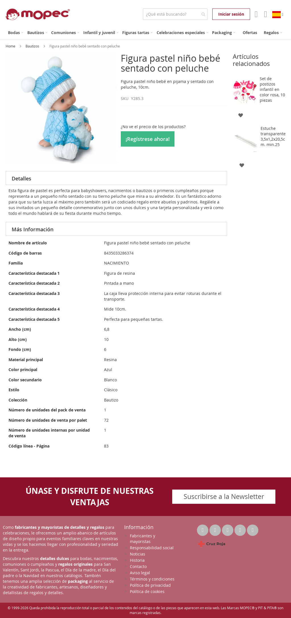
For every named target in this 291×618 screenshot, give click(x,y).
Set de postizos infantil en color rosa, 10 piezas (272, 89)
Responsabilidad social (152, 547)
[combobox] (175, 14)
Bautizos (33, 46)
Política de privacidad (150, 585)
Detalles (21, 178)
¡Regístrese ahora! (148, 139)
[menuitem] (15, 32)
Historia (137, 560)
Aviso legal (140, 572)
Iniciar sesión (231, 14)
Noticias (137, 554)
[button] (241, 115)
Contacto (138, 566)
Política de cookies (147, 591)
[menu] (145, 32)
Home (11, 46)
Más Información (32, 229)
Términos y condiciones (152, 579)
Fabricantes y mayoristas (142, 538)
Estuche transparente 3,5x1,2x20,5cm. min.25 (273, 136)
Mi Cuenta (255, 14)
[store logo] (38, 14)
